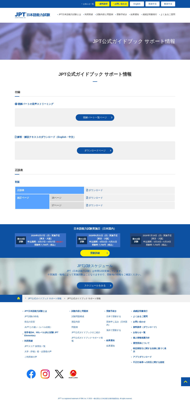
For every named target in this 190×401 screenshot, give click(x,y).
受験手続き (111, 311)
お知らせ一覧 (88, 4)
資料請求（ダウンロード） (145, 327)
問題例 (75, 327)
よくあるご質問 (140, 316)
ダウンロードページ (95, 150)
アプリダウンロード (142, 357)
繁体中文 (168, 4)
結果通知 (110, 340)
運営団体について (141, 343)
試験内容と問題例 (79, 311)
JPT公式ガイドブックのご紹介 (86, 332)
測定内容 (76, 322)
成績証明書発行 (140, 311)
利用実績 (28, 341)
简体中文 (152, 4)
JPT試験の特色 (31, 316)
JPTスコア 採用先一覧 (34, 346)
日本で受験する (113, 316)
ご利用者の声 (30, 357)
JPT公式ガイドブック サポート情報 (42, 298)
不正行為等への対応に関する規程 (148, 362)
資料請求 (103, 4)
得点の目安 (29, 322)
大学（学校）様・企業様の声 (38, 351)
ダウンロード (94, 190)
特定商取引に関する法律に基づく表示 (149, 350)
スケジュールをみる (95, 285)
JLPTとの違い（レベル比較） (38, 327)
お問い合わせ (120, 4)
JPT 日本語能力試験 (33, 15)
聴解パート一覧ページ (95, 117)
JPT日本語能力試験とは (35, 311)
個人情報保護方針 (141, 338)
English (137, 4)
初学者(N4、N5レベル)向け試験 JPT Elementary (41, 334)
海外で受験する (113, 330)
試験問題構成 (78, 316)
